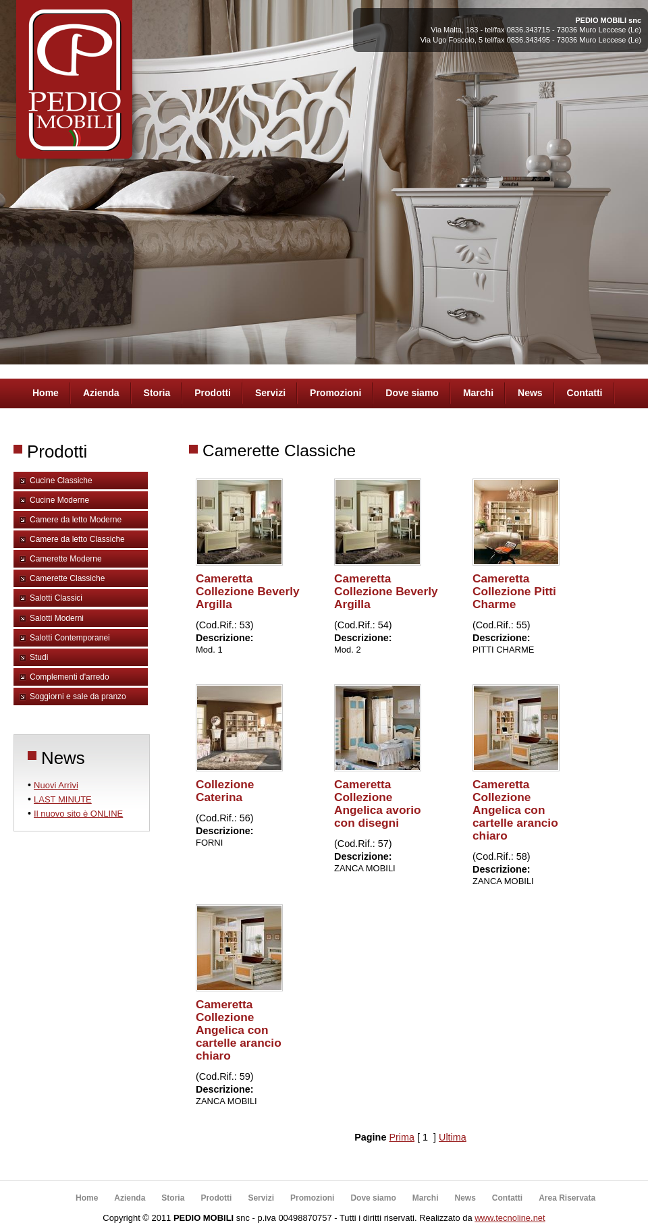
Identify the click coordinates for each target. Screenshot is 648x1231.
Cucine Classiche (61, 480)
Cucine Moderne (59, 500)
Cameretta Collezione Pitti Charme (514, 591)
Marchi (478, 392)
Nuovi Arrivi (56, 785)
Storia (157, 392)
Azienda (101, 392)
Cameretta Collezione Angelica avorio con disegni (377, 803)
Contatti (585, 392)
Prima (401, 1137)
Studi (39, 657)
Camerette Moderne (66, 559)
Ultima (452, 1137)
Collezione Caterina (225, 790)
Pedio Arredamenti (72, 86)
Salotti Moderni (57, 618)
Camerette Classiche (67, 578)
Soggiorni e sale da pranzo (78, 696)
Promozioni (335, 392)
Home (45, 392)
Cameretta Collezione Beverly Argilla (248, 591)
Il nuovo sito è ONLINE (78, 814)
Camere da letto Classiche (77, 539)
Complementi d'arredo (69, 677)
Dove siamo (412, 392)
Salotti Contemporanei (70, 637)
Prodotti (212, 392)
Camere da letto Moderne (76, 519)
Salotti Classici (56, 598)
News (530, 392)
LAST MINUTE (63, 799)
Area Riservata (567, 1198)
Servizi (270, 392)
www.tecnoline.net (510, 1218)
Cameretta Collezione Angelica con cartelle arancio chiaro (515, 809)
